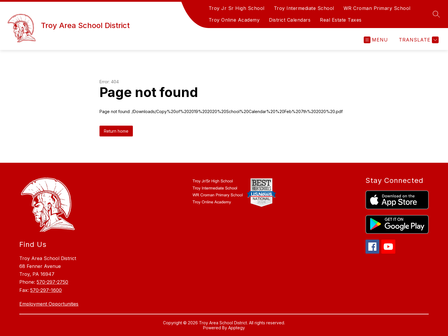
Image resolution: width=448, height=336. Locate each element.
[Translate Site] (418, 40)
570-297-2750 (52, 282)
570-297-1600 (46, 290)
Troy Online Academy (234, 20)
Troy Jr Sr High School (237, 8)
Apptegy (236, 327)
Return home (116, 131)
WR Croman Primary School (377, 8)
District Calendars (289, 20)
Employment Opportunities (48, 304)
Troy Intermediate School (304, 8)
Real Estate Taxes (341, 20)
